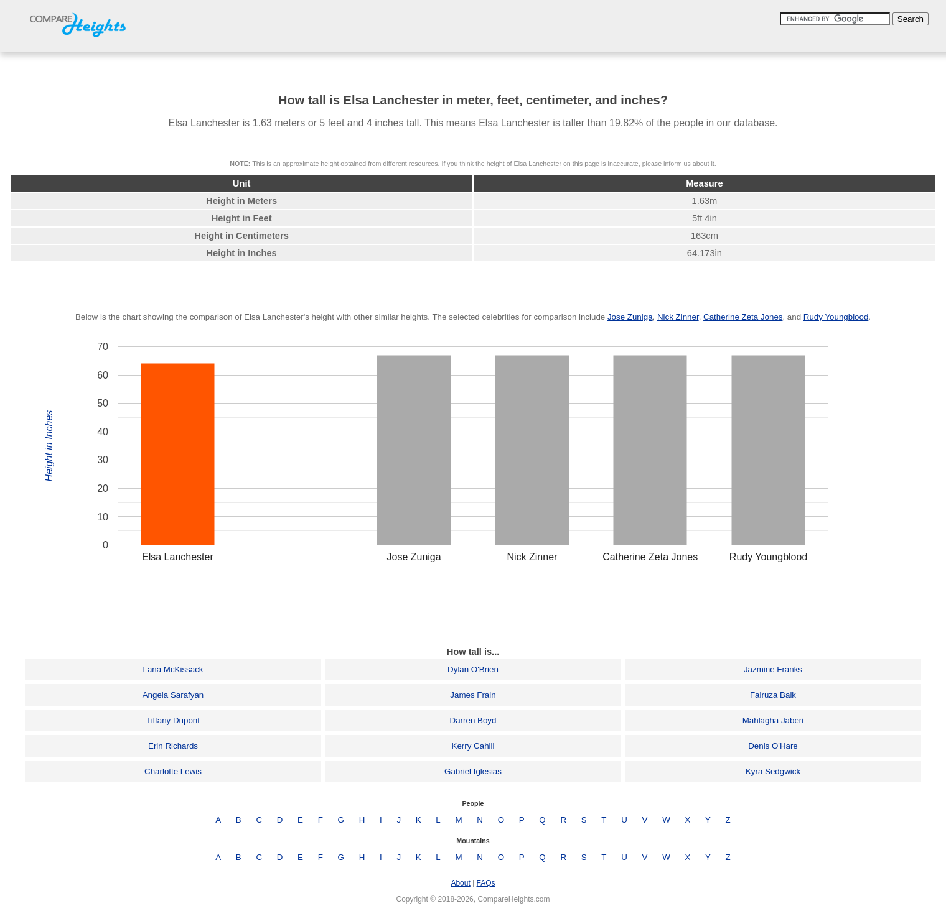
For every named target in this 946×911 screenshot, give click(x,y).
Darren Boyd (473, 720)
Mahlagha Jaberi (773, 720)
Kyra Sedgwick (773, 771)
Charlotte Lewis (173, 771)
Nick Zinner (678, 316)
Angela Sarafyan (173, 695)
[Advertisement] (473, 608)
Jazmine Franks (773, 669)
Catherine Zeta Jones (742, 316)
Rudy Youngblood (836, 316)
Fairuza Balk (773, 695)
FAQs (486, 883)
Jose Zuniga (630, 316)
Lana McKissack (173, 669)
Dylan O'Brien (473, 669)
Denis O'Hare (773, 746)
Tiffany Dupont (173, 720)
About (460, 883)
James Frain (472, 695)
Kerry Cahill (473, 746)
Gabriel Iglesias (473, 771)
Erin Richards (173, 746)
